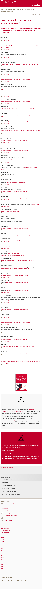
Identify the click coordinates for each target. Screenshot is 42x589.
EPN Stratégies (26, 94)
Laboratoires (4, 482)
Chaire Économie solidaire (13, 253)
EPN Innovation (35, 204)
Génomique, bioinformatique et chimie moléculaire (17, 246)
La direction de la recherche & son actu (25, 9)
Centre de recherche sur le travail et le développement (13, 130)
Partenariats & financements (8, 488)
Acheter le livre (8, 454)
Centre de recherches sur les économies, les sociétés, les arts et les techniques (19, 108)
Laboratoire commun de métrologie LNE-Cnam (11, 219)
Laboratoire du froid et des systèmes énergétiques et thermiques (15, 268)
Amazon (24, 458)
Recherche (11, 9)
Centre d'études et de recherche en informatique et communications (16, 39)
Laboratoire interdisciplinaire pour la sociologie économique (14, 150)
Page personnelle (6, 40)
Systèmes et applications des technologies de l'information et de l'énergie (17, 260)
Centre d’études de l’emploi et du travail (10, 159)
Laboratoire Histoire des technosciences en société (12, 255)
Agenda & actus (6, 477)
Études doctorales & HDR (8, 485)
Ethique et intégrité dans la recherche (11, 494)
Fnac (20, 458)
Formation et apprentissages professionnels (16, 182)
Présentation (4, 9)
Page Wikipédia (5, 176)
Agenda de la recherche (7, 11)
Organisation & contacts (7, 479)
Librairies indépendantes (33, 458)
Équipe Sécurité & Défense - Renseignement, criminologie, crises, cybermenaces (19, 64)
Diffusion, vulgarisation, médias (9, 491)
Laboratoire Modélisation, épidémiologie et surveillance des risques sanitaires (18, 115)
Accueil (3, 472)
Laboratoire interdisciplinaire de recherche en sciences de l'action (15, 72)
